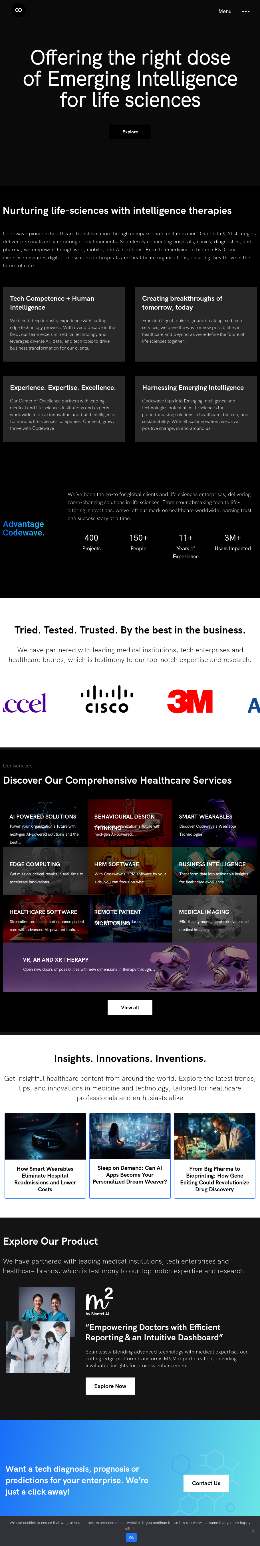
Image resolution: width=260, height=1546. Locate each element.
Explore (130, 132)
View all (130, 1007)
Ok (131, 1537)
